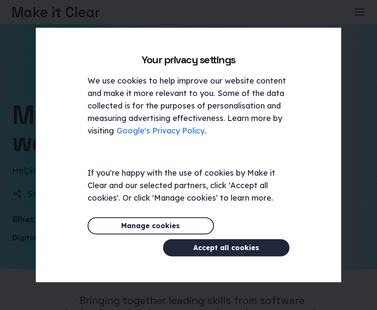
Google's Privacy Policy (160, 142)
